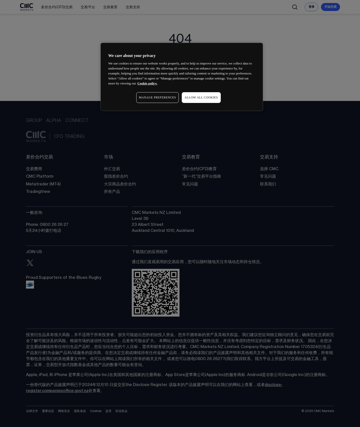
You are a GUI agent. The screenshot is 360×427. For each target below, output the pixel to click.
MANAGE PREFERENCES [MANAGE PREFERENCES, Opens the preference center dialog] (157, 97)
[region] (181, 77)
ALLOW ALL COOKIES (201, 97)
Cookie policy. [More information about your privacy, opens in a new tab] (147, 83)
